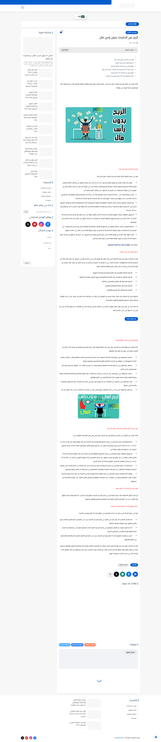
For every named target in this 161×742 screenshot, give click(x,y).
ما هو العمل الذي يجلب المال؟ (124, 63)
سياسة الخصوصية (104, 2)
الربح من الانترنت (81, 8)
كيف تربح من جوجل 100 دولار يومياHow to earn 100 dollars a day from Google (30, 140)
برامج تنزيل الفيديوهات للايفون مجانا (31, 174)
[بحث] (22, 8)
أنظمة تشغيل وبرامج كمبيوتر (99, 8)
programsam (119, 738)
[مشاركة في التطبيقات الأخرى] (110, 574)
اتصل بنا (66, 2)
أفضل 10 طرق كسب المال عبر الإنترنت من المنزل (38, 57)
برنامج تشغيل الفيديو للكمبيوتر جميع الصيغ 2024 (30, 118)
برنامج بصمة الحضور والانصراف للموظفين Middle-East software (30, 152)
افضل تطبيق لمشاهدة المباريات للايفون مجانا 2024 (31, 95)
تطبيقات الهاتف (68, 8)
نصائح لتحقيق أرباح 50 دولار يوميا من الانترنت (120, 76)
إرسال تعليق (130, 652)
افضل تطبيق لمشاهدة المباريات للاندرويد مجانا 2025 (30, 106)
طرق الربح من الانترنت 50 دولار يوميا (122, 73)
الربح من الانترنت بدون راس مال (124, 60)
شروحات (59, 8)
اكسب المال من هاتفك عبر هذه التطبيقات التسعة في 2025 (31, 84)
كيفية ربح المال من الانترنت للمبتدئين (123, 245)
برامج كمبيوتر (47, 192)
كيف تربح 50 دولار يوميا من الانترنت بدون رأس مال (118, 69)
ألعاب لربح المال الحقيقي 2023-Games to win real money (31, 73)
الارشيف (73, 2)
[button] (128, 574)
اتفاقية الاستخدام (91, 2)
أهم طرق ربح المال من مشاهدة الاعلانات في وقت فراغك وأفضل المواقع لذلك (30, 163)
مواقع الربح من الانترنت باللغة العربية (122, 66)
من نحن (81, 2)
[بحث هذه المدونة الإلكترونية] (41, 212)
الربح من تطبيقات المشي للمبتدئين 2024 (31, 129)
